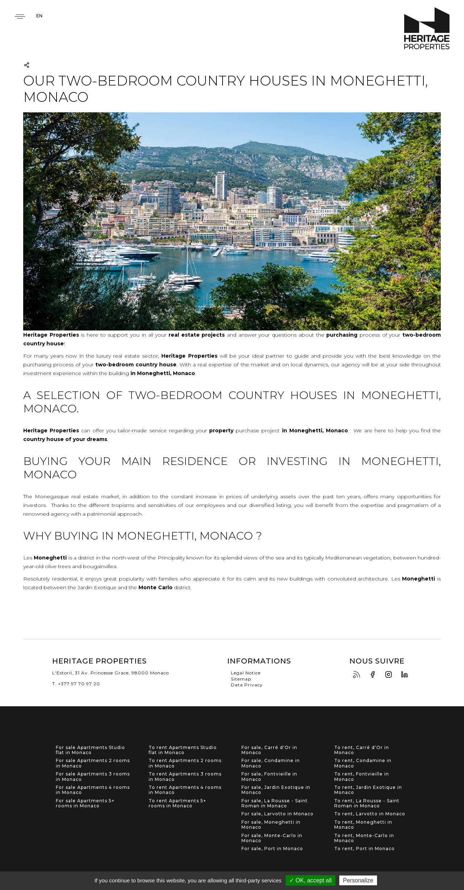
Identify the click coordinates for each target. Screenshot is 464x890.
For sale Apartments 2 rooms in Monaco (93, 763)
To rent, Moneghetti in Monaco (363, 825)
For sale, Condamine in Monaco (270, 763)
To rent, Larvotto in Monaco (369, 813)
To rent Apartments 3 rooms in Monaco (185, 777)
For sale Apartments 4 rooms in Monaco (93, 790)
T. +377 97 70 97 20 (76, 683)
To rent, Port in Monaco (364, 848)
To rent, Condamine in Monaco (363, 763)
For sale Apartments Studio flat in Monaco (90, 750)
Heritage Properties (427, 28)
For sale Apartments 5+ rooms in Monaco (85, 803)
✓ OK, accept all (310, 880)
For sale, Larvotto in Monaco (277, 813)
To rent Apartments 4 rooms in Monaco (185, 790)
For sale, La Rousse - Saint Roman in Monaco (274, 803)
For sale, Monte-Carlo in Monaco (271, 838)
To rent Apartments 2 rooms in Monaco (185, 763)
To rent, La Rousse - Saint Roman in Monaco (366, 803)
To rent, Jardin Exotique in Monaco (368, 790)
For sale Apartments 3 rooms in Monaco (93, 777)
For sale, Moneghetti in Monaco (271, 825)
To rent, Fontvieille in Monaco (361, 777)
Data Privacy (247, 684)
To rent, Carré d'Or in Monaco (361, 750)
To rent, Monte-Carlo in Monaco (364, 838)
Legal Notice (246, 672)
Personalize (358, 880)
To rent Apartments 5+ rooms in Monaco (177, 803)
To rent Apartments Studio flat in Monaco (183, 750)
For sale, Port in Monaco (272, 848)
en (39, 15)
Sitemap (241, 679)
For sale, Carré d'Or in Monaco (269, 750)
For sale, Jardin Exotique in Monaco (275, 790)
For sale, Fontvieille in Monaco (269, 777)
